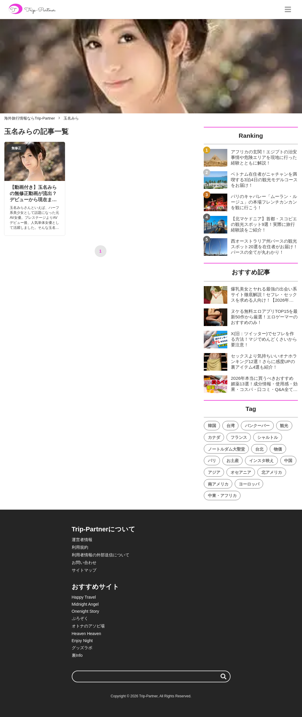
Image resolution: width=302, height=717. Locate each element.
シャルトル (267, 437)
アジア (214, 472)
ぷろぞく (80, 618)
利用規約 (80, 547)
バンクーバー (257, 425)
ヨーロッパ (249, 484)
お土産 (232, 460)
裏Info (77, 655)
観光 (284, 425)
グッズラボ (82, 647)
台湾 (230, 425)
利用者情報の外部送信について (100, 555)
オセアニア (241, 472)
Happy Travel (84, 597)
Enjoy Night (82, 640)
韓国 (212, 425)
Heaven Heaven (86, 633)
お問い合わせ (84, 562)
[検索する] (223, 676)
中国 (288, 460)
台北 (259, 449)
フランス (239, 437)
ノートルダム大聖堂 (226, 449)
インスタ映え (261, 460)
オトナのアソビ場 (88, 626)
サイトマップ (84, 570)
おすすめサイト (95, 586)
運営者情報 (82, 539)
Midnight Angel (85, 604)
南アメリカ (218, 484)
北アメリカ (271, 472)
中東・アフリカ (222, 495)
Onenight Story (85, 611)
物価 (278, 449)
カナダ (214, 437)
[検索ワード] (151, 676)
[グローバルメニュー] (288, 9)
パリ (212, 460)
